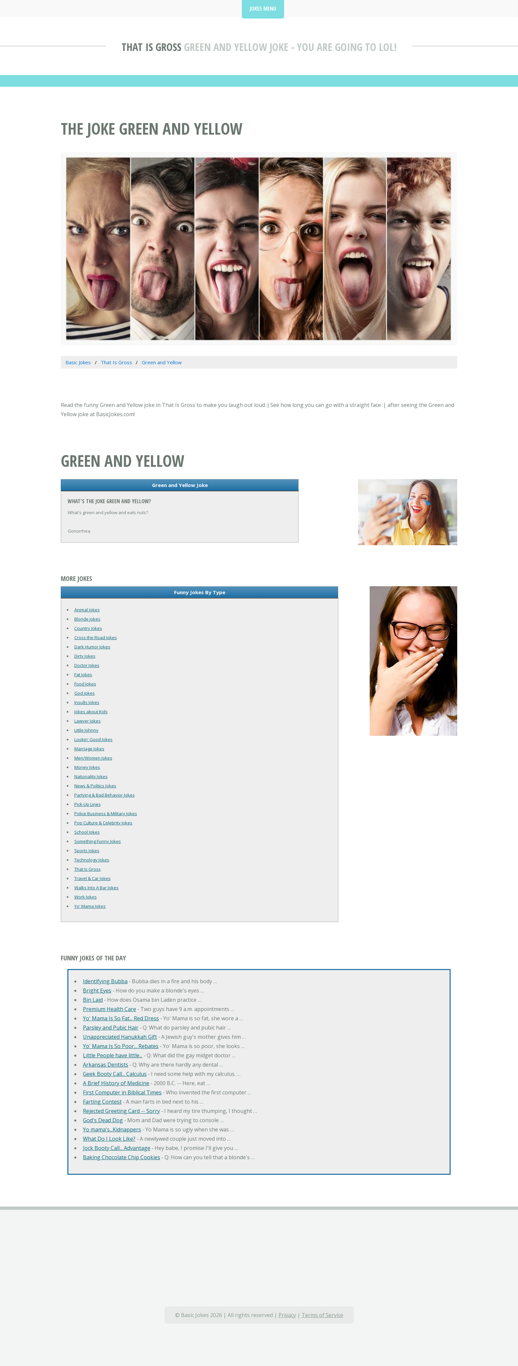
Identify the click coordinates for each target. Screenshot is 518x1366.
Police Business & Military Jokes (105, 813)
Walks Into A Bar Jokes (96, 888)
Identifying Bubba (105, 981)
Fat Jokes (83, 675)
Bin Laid (93, 999)
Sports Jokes (86, 851)
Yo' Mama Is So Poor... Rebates (121, 1046)
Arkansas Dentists (105, 1064)
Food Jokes (85, 684)
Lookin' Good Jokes (93, 739)
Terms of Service (322, 1315)
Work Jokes (85, 897)
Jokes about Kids (91, 712)
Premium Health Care (109, 1009)
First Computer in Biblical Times (122, 1092)
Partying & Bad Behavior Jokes (104, 795)
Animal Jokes (87, 610)
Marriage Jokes (89, 749)
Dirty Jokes (84, 656)
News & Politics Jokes (95, 786)
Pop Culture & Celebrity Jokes (103, 823)
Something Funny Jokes (97, 841)
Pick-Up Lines (87, 804)
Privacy (287, 1315)
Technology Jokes (91, 860)
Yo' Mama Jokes (90, 906)
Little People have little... (112, 1055)
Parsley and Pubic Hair (110, 1027)
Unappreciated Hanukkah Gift (120, 1036)
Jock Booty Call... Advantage (116, 1148)
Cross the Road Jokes (95, 637)
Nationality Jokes (91, 776)
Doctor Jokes (86, 665)
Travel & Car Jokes (92, 878)
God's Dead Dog (103, 1120)
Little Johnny (86, 730)
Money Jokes (87, 767)
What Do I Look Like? (109, 1138)
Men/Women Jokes (93, 758)
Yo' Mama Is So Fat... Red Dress (121, 1018)
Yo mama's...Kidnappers (112, 1129)
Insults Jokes (86, 702)
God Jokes (84, 693)
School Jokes (87, 832)
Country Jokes (88, 628)
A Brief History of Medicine (116, 1083)
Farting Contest (102, 1101)
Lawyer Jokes (87, 721)
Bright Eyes (97, 990)
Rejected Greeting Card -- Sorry (121, 1111)
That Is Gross (151, 47)
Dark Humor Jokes (92, 647)
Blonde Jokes (87, 619)
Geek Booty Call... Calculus (115, 1074)
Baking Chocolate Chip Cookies (121, 1157)
